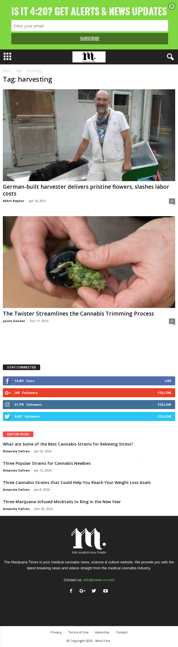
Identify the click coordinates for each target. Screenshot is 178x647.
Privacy (56, 632)
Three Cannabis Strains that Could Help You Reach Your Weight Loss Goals (77, 482)
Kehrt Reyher (13, 201)
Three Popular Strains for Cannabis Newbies (47, 463)
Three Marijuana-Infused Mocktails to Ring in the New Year (62, 501)
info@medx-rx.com (98, 580)
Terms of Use (78, 632)
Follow (164, 392)
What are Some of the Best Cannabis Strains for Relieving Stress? (68, 444)
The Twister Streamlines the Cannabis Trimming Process (78, 313)
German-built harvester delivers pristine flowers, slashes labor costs (86, 190)
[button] (169, 57)
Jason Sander (14, 321)
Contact (122, 632)
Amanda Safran (16, 451)
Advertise (102, 632)
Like (168, 381)
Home (6, 71)
